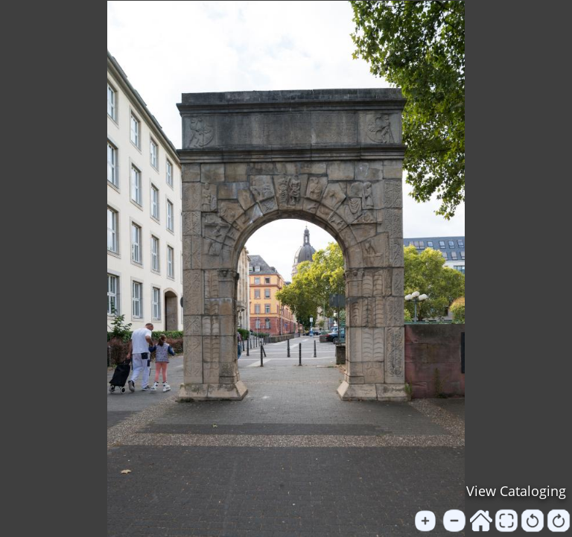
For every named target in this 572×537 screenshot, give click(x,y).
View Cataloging (516, 491)
